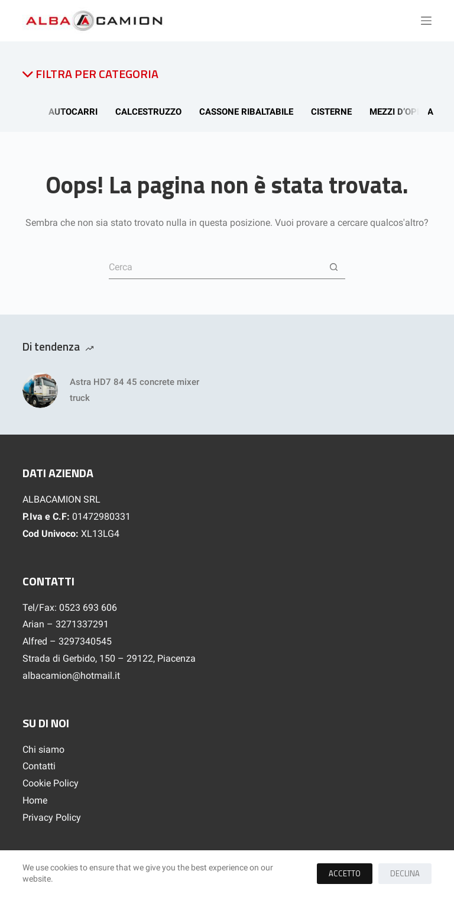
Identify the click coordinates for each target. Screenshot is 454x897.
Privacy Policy (51, 817)
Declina (405, 873)
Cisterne (333, 111)
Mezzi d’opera (403, 111)
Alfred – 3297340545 (67, 641)
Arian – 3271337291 (65, 624)
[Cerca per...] (215, 267)
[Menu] (426, 20)
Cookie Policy (50, 783)
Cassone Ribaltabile (248, 111)
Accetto (345, 873)
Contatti (39, 766)
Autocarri (74, 111)
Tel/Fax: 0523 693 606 (69, 607)
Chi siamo (43, 749)
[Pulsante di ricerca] (333, 267)
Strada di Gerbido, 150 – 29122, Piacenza (109, 658)
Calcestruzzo (150, 111)
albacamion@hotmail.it (71, 675)
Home (34, 800)
